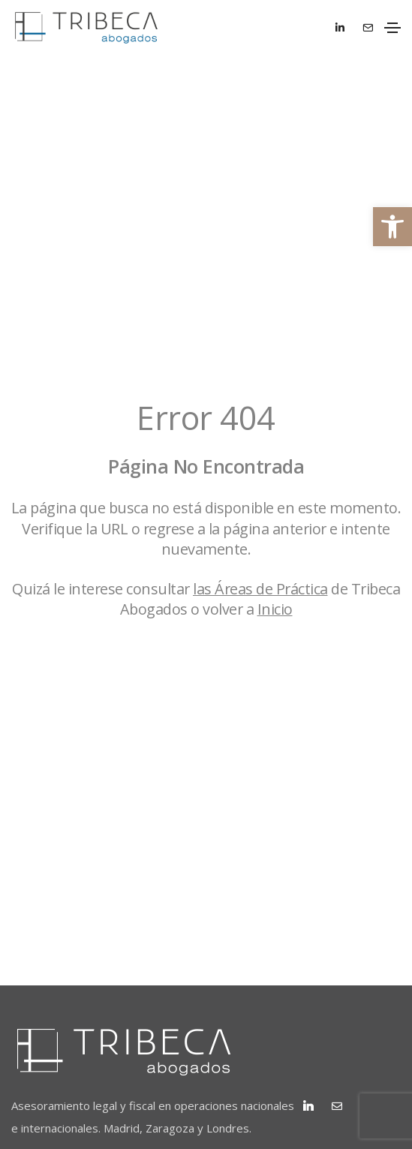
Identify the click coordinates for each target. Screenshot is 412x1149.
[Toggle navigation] (392, 28)
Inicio (275, 609)
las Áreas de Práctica (260, 589)
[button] (392, 226)
